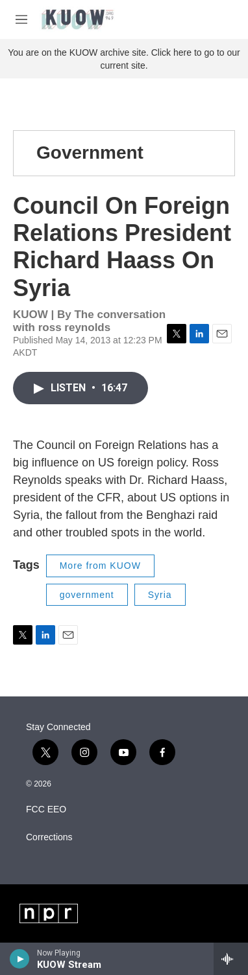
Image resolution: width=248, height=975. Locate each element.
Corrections (49, 837)
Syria (160, 595)
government (87, 595)
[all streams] (231, 959)
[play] (20, 958)
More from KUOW (100, 565)
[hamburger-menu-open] (21, 19)
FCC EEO (46, 809)
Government (89, 153)
